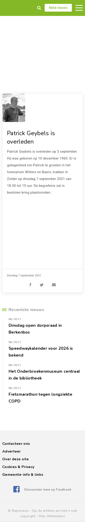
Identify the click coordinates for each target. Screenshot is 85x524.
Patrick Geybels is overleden (31, 137)
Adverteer (11, 451)
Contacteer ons (16, 443)
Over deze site (15, 459)
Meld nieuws (58, 8)
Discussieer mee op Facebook (48, 489)
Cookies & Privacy (18, 466)
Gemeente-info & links (22, 474)
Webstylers (56, 516)
